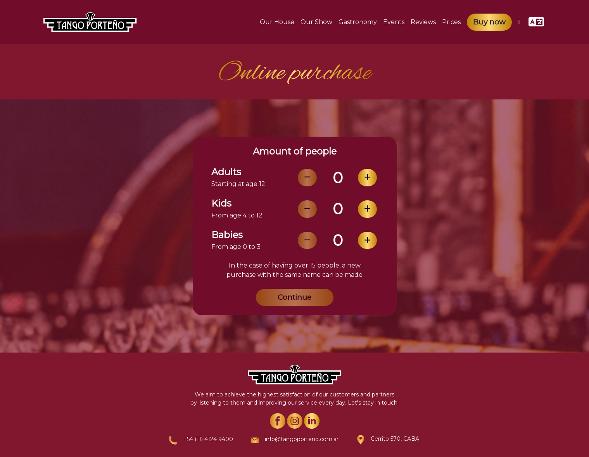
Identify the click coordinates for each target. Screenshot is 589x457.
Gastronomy (358, 22)
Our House (277, 22)
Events (393, 22)
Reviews (423, 22)
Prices (451, 22)
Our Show (316, 22)
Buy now (489, 21)
